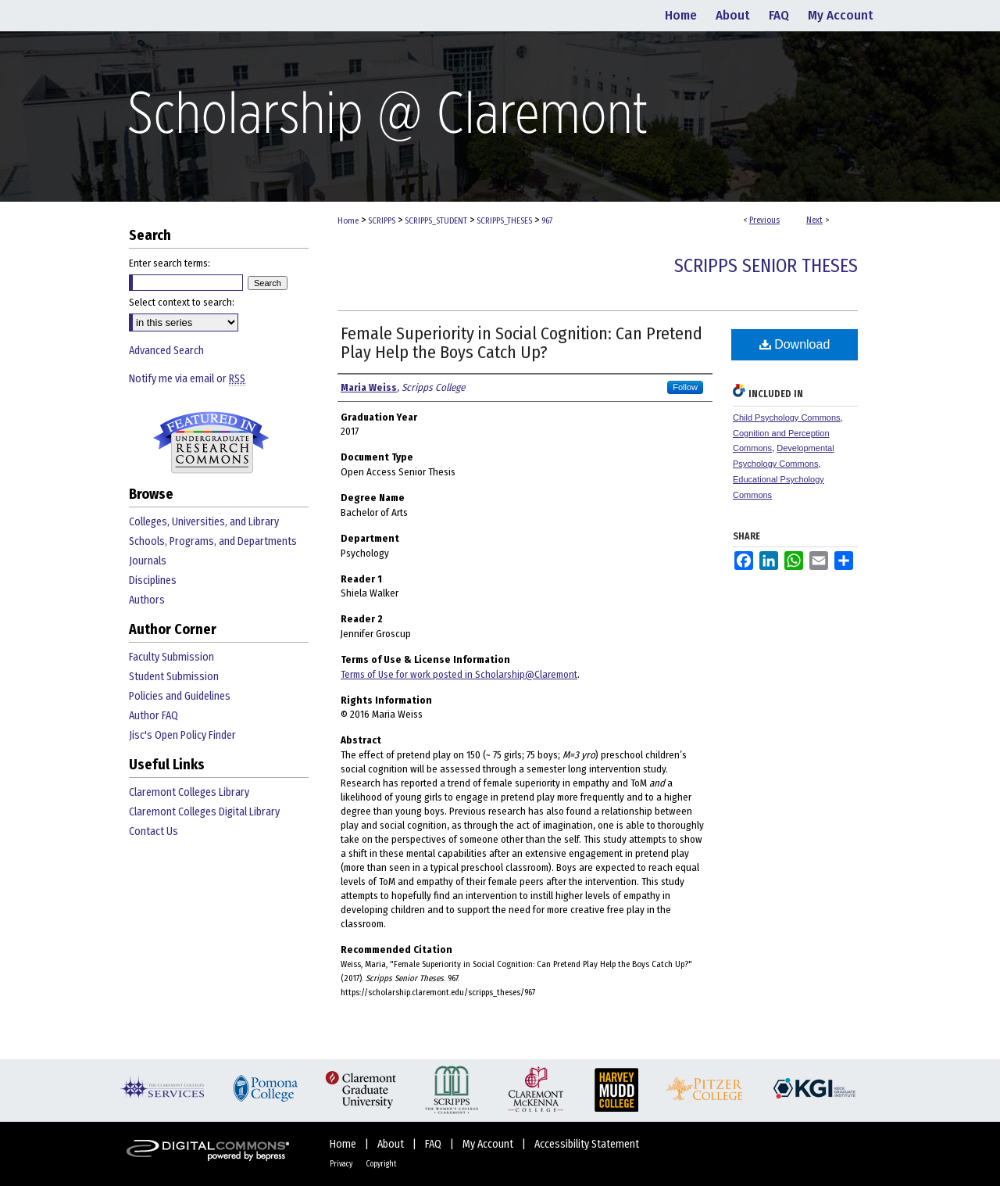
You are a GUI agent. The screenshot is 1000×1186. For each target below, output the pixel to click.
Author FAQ (153, 715)
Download (794, 344)
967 (546, 221)
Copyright (381, 1164)
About (391, 1144)
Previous (764, 220)
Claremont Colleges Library (189, 792)
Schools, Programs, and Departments (213, 541)
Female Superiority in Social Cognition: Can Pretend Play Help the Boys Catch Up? (521, 343)
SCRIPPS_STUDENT (436, 221)
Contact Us (153, 831)
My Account (489, 1144)
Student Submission (174, 676)
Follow (685, 387)
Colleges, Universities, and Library (204, 522)
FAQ (434, 1144)
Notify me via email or (187, 378)
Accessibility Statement (586, 1144)
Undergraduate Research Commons (211, 442)
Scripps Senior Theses (766, 266)
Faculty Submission (171, 657)
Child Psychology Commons (787, 417)
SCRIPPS (381, 221)
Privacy (342, 1164)
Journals (147, 561)
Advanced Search (166, 350)
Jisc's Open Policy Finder (182, 735)
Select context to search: (181, 302)
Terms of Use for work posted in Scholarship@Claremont (459, 674)
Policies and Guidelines (179, 696)
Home (348, 221)
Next (814, 220)
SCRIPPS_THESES (504, 221)
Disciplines (153, 580)
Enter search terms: (169, 263)
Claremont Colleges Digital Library (204, 812)
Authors (147, 600)
